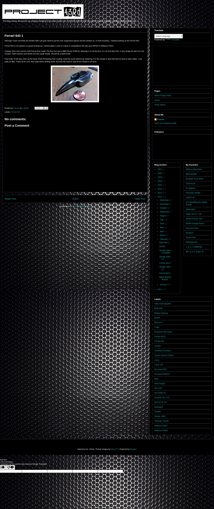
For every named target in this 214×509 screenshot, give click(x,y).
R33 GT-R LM (160, 402)
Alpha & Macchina (194, 169)
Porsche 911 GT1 (162, 397)
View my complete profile (165, 123)
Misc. (156, 379)
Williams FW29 (161, 430)
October (163, 208)
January (163, 284)
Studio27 (190, 233)
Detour (162, 246)
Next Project (159, 383)
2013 (160, 193)
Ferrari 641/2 (160, 336)
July (162, 220)
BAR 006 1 (164, 242)
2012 (160, 196)
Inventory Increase (162, 350)
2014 (160, 189)
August (163, 216)
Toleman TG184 (161, 421)
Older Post (140, 199)
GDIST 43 (190, 197)
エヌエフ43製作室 (194, 247)
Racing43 (158, 407)
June (162, 223)
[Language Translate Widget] (168, 36)
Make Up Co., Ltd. (194, 214)
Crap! (156, 327)
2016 (160, 181)
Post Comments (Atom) (80, 206)
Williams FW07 (161, 426)
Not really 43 (160, 393)
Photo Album (160, 105)
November (164, 204)
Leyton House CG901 (164, 355)
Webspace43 (191, 242)
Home (75, 199)
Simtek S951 (160, 416)
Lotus (156, 360)
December (164, 200)
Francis (160, 119)
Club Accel (190, 183)
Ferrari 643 (15, 112)
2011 (160, 289)
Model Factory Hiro (194, 219)
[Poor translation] (10, 467)
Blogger (133, 449)
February (164, 239)
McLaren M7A (160, 369)
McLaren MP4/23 (162, 374)
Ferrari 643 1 (165, 273)
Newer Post (10, 199)
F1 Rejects (190, 188)
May (162, 227)
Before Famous (161, 313)
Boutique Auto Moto (194, 179)
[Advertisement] (172, 65)
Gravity (157, 346)
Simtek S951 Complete (165, 251)
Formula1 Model (193, 193)
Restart (157, 411)
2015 (160, 185)
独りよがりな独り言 (195, 251)
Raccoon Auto (192, 228)
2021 (160, 169)
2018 (160, 177)
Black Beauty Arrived (165, 278)
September (165, 212)
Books (157, 318)
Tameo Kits (191, 237)
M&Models (190, 209)
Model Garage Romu (195, 223)
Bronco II (158, 322)
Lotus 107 (158, 364)
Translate (172, 39)
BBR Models (191, 174)
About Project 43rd (162, 95)
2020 (160, 173)
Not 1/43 (158, 388)
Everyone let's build (163, 332)
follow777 (115, 449)
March (163, 235)
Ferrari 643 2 (165, 263)
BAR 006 (158, 308)
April (162, 231)
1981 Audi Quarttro (162, 304)
